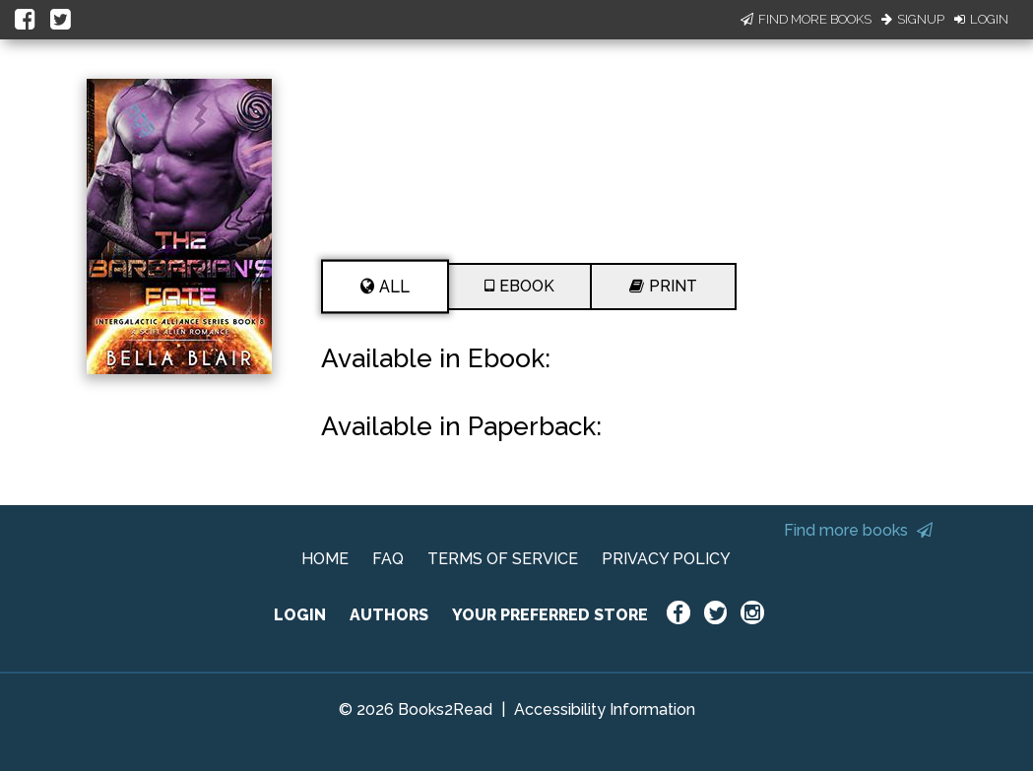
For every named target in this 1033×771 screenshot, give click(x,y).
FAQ (388, 558)
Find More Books (806, 19)
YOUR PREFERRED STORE (550, 615)
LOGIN (300, 615)
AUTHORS (389, 615)
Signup (912, 19)
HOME (325, 558)
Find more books (858, 530)
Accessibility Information (604, 709)
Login (981, 19)
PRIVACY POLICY (666, 558)
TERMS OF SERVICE (502, 558)
